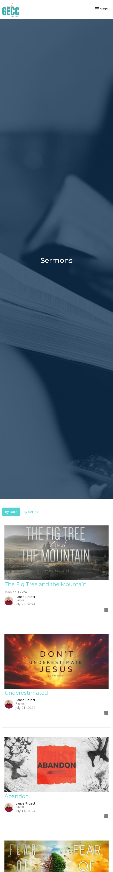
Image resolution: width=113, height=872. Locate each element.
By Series (31, 511)
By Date (11, 511)
